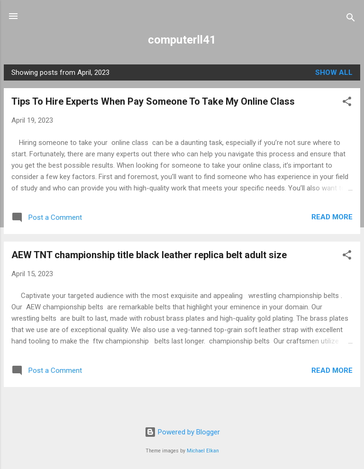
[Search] (350, 19)
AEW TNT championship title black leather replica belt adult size (149, 255)
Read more (332, 217)
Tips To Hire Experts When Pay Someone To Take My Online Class (153, 101)
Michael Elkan (203, 451)
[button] (347, 103)
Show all (334, 72)
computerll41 (182, 39)
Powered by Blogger (182, 432)
